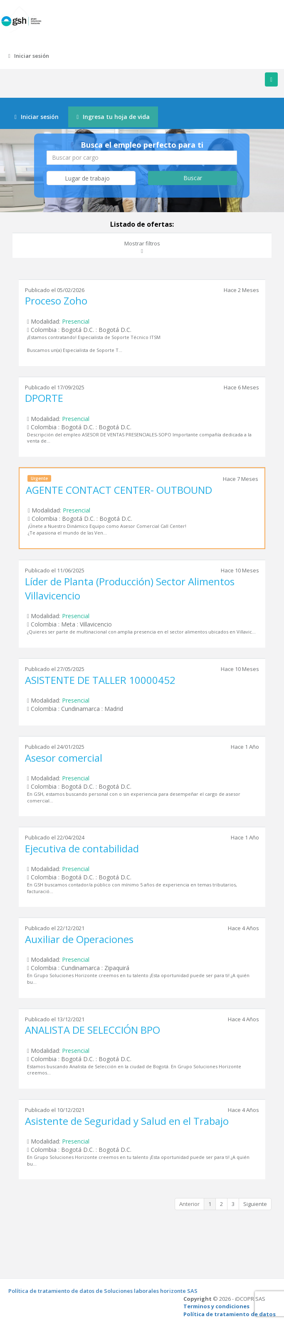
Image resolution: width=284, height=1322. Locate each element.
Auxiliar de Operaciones (79, 939)
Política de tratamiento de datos (229, 1314)
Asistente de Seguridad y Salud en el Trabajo (127, 1121)
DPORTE (44, 398)
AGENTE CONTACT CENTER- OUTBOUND (119, 490)
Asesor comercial (63, 758)
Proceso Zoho (56, 300)
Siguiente (255, 1204)
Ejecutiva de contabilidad (82, 848)
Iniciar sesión (28, 55)
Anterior (189, 1204)
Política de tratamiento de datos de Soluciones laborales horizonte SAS (103, 1291)
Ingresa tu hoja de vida (113, 117)
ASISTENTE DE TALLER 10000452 (100, 680)
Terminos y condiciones (216, 1306)
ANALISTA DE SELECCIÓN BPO (92, 1030)
